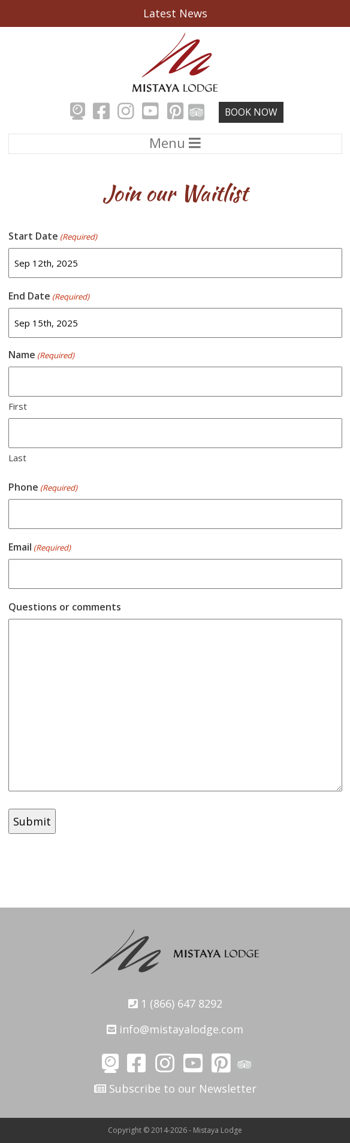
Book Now (251, 112)
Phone (42, 487)
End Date (48, 296)
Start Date (52, 236)
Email (39, 547)
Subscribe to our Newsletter (175, 1088)
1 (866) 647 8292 (175, 1003)
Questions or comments (64, 606)
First (17, 406)
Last (17, 458)
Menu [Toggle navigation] (175, 143)
